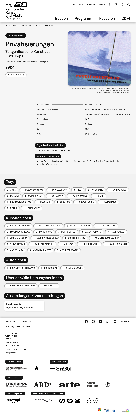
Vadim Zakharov (42, 250)
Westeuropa (33, 208)
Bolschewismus (34, 190)
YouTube (100, 321)
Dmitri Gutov (68, 232)
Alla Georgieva (107, 226)
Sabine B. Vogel (74, 268)
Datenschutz (25, 321)
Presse (102, 4)
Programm (83, 18)
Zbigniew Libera (18, 238)
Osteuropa (57, 196)
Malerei (14, 196)
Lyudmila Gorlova (20, 232)
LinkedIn (115, 321)
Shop (80, 4)
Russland (45, 202)
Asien (13, 190)
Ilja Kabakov (118, 232)
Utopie (13, 208)
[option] (25, 306)
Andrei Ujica (17, 250)
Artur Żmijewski (69, 250)
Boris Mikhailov (76, 238)
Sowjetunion (86, 202)
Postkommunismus (20, 202)
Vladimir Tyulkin (118, 244)
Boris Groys (45, 232)
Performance (80, 196)
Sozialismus (110, 202)
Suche (128, 4)
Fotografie (97, 190)
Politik (100, 196)
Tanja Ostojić (17, 244)
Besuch (61, 18)
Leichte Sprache (110, 4)
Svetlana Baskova (20, 226)
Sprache (122, 4)
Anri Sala (68, 244)
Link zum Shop (17, 75)
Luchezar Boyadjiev (50, 226)
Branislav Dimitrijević (22, 268)
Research (107, 18)
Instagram (93, 321)
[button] (99, 58)
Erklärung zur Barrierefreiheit (18, 326)
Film (79, 190)
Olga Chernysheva (80, 226)
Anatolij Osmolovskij (107, 238)
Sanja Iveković (93, 232)
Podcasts (125, 321)
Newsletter (91, 4)
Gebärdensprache (116, 4)
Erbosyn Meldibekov (47, 238)
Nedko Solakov (91, 244)
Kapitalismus (119, 190)
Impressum (10, 321)
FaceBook (86, 321)
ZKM (126, 18)
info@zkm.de (10, 353)
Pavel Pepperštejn (44, 244)
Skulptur (65, 202)
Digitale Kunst (60, 190)
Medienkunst (35, 196)
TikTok (108, 321)
